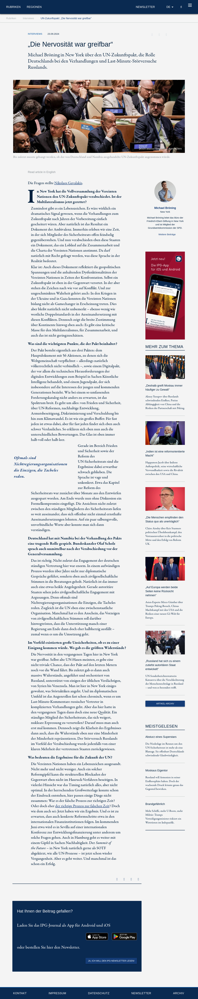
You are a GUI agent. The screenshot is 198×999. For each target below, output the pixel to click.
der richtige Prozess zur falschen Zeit (82, 806)
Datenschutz (98, 993)
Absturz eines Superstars (160, 736)
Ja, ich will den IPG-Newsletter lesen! (111, 961)
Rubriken (13, 7)
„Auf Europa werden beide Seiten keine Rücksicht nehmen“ (161, 591)
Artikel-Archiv (165, 703)
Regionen (34, 7)
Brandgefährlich (155, 804)
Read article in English (42, 172)
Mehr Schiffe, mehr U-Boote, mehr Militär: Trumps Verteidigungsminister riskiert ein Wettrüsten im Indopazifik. (164, 817)
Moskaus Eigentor (156, 770)
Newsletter (141, 993)
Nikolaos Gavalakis (68, 183)
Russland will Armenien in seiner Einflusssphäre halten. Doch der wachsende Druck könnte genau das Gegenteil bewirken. (164, 783)
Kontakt (20, 993)
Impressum (57, 993)
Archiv (178, 993)
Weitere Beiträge (167, 234)
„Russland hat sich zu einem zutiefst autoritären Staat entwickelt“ (162, 665)
